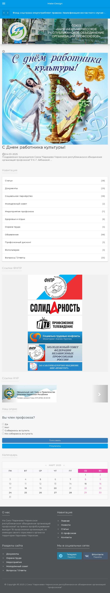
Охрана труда (55, 227)
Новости (65, 525)
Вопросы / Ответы (55, 257)
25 (25, 492)
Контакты (66, 537)
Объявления (55, 234)
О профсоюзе (68, 533)
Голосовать (55, 440)
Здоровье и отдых (55, 219)
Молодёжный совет (55, 204)
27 (55, 492)
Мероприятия (14, 562)
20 (55, 488)
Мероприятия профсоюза (55, 211)
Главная (65, 521)
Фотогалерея (55, 250)
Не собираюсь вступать (19, 433)
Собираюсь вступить (17, 430)
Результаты (55, 446)
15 (86, 483)
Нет (7, 427)
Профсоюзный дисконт (55, 242)
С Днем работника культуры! (33, 147)
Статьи (55, 180)
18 (25, 488)
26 (40, 492)
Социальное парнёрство (55, 196)
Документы (55, 188)
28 (70, 492)
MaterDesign (55, 3)
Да (6, 424)
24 (10, 492)
